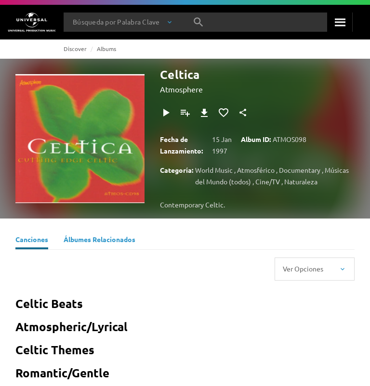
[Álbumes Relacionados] (99, 240)
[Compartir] (243, 112)
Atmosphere (181, 89)
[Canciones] (31, 240)
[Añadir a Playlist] (185, 112)
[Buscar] (339, 22)
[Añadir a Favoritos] (223, 112)
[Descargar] (204, 112)
